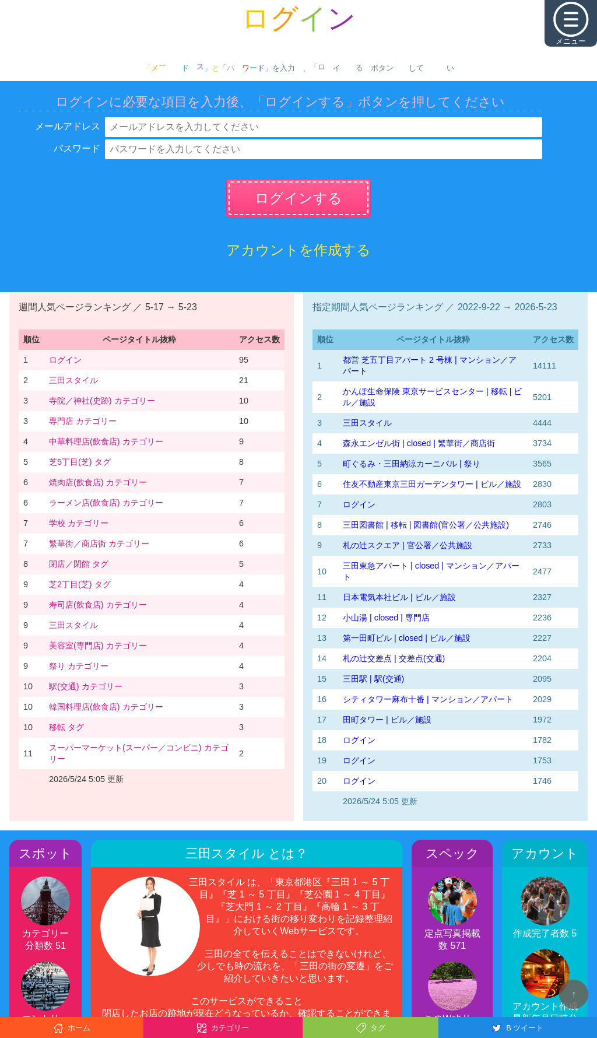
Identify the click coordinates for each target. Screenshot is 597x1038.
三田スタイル (73, 380)
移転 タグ (66, 727)
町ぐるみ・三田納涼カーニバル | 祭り (411, 463)
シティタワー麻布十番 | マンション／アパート (428, 699)
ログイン (65, 359)
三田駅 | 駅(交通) (373, 678)
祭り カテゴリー (78, 666)
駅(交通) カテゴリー (85, 686)
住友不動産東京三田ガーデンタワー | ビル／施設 (432, 484)
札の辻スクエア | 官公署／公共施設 (407, 545)
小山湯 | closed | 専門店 (386, 617)
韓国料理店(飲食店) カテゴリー (106, 706)
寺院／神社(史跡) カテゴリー (102, 400)
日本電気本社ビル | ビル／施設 (399, 597)
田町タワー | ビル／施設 (387, 719)
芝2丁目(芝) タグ (80, 584)
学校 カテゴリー (78, 523)
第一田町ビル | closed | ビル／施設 (406, 638)
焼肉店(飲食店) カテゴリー (98, 482)
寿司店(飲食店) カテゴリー (98, 604)
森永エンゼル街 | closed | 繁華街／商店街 (419, 443)
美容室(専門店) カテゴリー (98, 645)
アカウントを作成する (298, 250)
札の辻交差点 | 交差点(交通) (394, 658)
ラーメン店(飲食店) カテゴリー (106, 502)
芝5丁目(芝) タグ (80, 462)
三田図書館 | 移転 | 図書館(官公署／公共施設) (426, 524)
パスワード (77, 148)
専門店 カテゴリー (83, 421)
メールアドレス (67, 126)
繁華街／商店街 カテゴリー (99, 543)
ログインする (298, 198)
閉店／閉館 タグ (78, 564)
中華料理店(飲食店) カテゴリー (106, 441)
